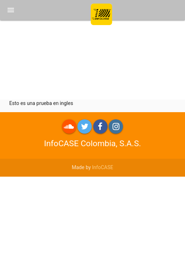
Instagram (116, 126)
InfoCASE (102, 167)
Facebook (100, 126)
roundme (69, 126)
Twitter (84, 126)
